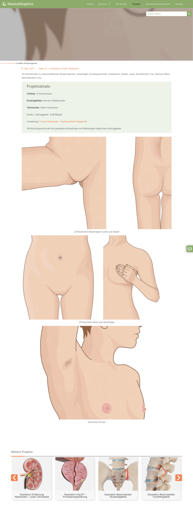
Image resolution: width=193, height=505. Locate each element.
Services (104, 4)
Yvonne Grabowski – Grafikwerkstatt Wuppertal (63, 121)
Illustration (73, 68)
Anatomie (55, 68)
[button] (14, 477)
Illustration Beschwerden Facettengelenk (161, 495)
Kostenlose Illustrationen (158, 4)
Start (3, 63)
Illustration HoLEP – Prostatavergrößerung (75, 495)
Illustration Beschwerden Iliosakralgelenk (118, 495)
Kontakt (179, 4)
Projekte (136, 4)
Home (90, 4)
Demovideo (121, 4)
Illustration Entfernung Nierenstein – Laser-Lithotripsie (32, 495)
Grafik (64, 68)
